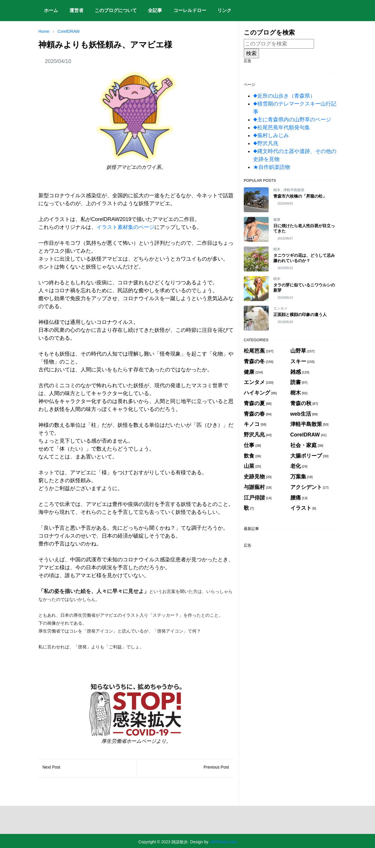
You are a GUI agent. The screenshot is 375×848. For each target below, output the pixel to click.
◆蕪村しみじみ (271, 135)
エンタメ (280, 308)
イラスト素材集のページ (125, 227)
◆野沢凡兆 (265, 143)
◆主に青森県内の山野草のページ (292, 120)
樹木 (277, 190)
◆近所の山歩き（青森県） (284, 96)
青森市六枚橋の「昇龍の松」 (300, 196)
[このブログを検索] (279, 44)
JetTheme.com (223, 841)
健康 (276, 219)
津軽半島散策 (293, 190)
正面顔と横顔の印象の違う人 (300, 314)
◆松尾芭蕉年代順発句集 (281, 127)
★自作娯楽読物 (271, 167)
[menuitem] (51, 10)
